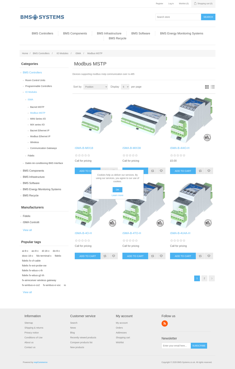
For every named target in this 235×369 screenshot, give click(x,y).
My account (122, 323)
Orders (119, 327)
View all (27, 230)
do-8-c (56, 250)
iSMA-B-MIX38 (131, 148)
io (65, 285)
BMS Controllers (42, 33)
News (73, 327)
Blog (72, 332)
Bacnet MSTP (37, 107)
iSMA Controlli (31, 222)
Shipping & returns (33, 327)
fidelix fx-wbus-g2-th (33, 275)
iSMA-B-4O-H (83, 233)
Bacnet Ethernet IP (39, 130)
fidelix (58, 255)
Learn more (117, 195)
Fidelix (31, 155)
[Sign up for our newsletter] (176, 346)
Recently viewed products (83, 337)
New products (77, 347)
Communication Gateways (43, 148)
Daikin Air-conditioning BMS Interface (44, 163)
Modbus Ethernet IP (40, 136)
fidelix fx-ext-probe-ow (34, 265)
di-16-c (46, 250)
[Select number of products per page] (125, 86)
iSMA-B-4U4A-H (180, 233)
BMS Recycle (117, 38)
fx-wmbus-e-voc (52, 285)
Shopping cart (123, 337)
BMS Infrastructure (109, 33)
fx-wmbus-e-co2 (31, 285)
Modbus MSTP (37, 113)
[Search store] (178, 17)
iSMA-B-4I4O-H (179, 148)
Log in (171, 3)
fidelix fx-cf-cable (31, 260)
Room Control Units (35, 80)
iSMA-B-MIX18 (84, 148)
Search (73, 323)
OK (117, 189)
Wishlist (120, 342)
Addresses (121, 332)
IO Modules (31, 92)
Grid (207, 86)
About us (28, 342)
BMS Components (75, 33)
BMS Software (140, 33)
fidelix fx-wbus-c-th (32, 270)
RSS (165, 323)
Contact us (29, 347)
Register (159, 3)
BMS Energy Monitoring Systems (181, 33)
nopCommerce (40, 362)
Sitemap (28, 323)
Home (25, 53)
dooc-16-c (27, 255)
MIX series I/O (37, 124)
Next (212, 278)
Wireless (34, 142)
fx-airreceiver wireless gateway (39, 280)
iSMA (30, 99)
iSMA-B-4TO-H (131, 233)
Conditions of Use (33, 337)
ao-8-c (35, 250)
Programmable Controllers (38, 86)
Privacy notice (31, 332)
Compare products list (81, 342)
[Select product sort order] (96, 86)
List (213, 86)
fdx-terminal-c (44, 255)
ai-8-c (25, 250)
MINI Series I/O (38, 118)
